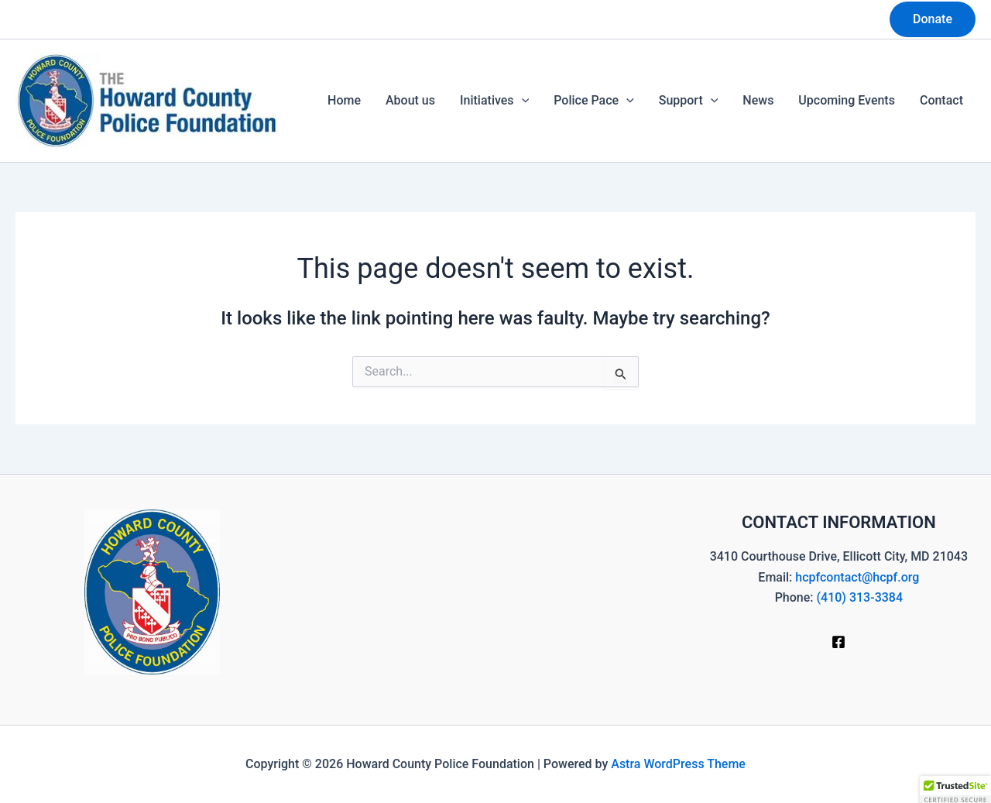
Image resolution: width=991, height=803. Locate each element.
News (757, 100)
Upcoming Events (846, 100)
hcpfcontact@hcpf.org (857, 577)
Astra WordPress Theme (678, 764)
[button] (933, 19)
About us (410, 100)
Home (344, 100)
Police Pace (594, 101)
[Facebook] (838, 642)
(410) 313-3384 (860, 597)
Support (688, 101)
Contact (941, 100)
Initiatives (494, 101)
